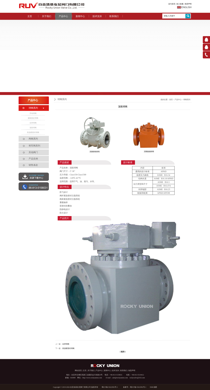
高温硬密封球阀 (68, 348)
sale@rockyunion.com (120, 378)
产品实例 (33, 158)
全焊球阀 (65, 344)
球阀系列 (186, 100)
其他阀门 (33, 152)
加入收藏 (179, 4)
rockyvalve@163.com (137, 378)
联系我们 (114, 16)
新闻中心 (80, 16)
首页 (171, 100)
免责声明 (188, 4)
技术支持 (97, 16)
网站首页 (78, 370)
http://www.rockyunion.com (92, 378)
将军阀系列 (34, 145)
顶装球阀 (33, 128)
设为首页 (171, 4)
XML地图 (153, 387)
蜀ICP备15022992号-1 (111, 387)
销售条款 (33, 165)
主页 (29, 16)
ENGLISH (186, 7)
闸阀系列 (33, 138)
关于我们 (46, 16)
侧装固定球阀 (33, 118)
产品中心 (63, 16)
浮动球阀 (33, 113)
